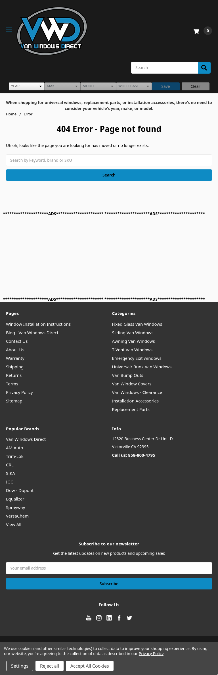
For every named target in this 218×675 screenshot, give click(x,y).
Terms (12, 384)
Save (165, 86)
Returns (14, 375)
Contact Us (17, 341)
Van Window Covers (132, 384)
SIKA (10, 473)
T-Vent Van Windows (132, 349)
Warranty (15, 358)
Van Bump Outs (127, 375)
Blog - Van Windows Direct (32, 332)
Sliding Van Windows (133, 332)
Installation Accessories (135, 401)
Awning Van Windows (133, 341)
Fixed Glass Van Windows (137, 324)
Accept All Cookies (89, 666)
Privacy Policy (19, 392)
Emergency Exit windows (137, 358)
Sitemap (14, 401)
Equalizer (15, 499)
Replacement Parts (131, 409)
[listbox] (27, 86)
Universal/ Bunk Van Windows (142, 366)
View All (13, 524)
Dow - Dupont (19, 490)
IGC (9, 482)
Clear (195, 86)
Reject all (49, 666)
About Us (15, 349)
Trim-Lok (14, 456)
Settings (19, 666)
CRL (10, 465)
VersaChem (17, 516)
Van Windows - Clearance (137, 392)
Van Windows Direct (26, 439)
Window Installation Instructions (38, 324)
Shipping (15, 366)
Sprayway (15, 507)
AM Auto (14, 447)
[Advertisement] (109, 256)
